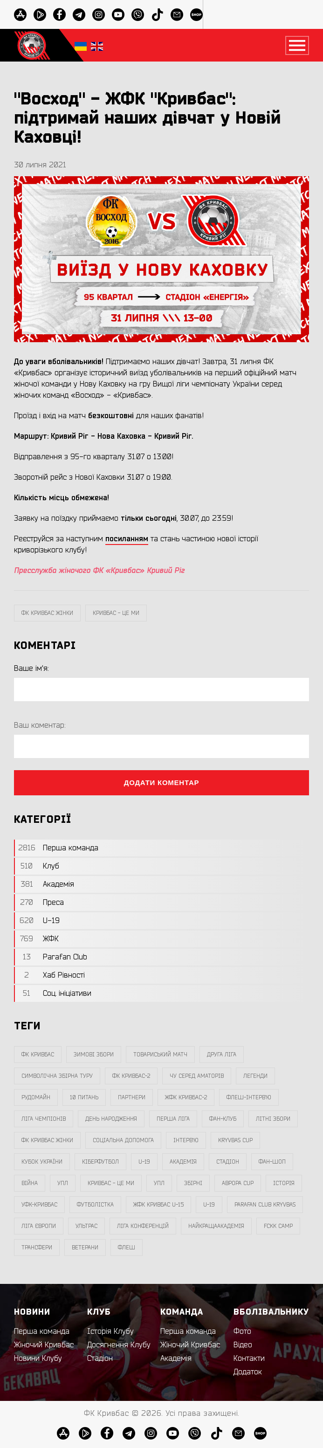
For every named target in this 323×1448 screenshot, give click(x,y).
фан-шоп (272, 1161)
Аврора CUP (238, 1183)
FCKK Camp (278, 1226)
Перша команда (41, 1331)
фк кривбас (37, 1054)
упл (159, 1183)
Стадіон (100, 1358)
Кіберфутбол (100, 1161)
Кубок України (41, 1161)
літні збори (273, 1119)
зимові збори (94, 1054)
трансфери (36, 1247)
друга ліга (221, 1054)
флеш (126, 1247)
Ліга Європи (38, 1226)
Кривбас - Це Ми (116, 613)
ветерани (85, 1247)
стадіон (227, 1161)
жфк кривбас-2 (186, 1097)
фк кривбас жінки (47, 613)
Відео (243, 1345)
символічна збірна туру (57, 1076)
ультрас (86, 1226)
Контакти (249, 1358)
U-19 (144, 1161)
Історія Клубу (110, 1331)
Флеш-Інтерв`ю (249, 1097)
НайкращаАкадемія (216, 1226)
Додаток (248, 1372)
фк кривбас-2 (131, 1076)
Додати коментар (161, 782)
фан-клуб (222, 1119)
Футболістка (95, 1204)
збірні (193, 1183)
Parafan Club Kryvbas (265, 1204)
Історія (284, 1183)
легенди (255, 1076)
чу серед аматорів (197, 1076)
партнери (131, 1097)
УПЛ (62, 1183)
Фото (242, 1331)
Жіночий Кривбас (44, 1345)
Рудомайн (35, 1097)
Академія (183, 1161)
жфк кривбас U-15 (158, 1204)
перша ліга (173, 1119)
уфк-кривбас (39, 1204)
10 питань (84, 1097)
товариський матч (160, 1054)
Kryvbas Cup (235, 1140)
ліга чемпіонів (43, 1119)
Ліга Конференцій (143, 1226)
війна (29, 1183)
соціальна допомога (123, 1140)
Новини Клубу (38, 1358)
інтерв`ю (186, 1140)
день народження (111, 1119)
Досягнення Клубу (119, 1345)
